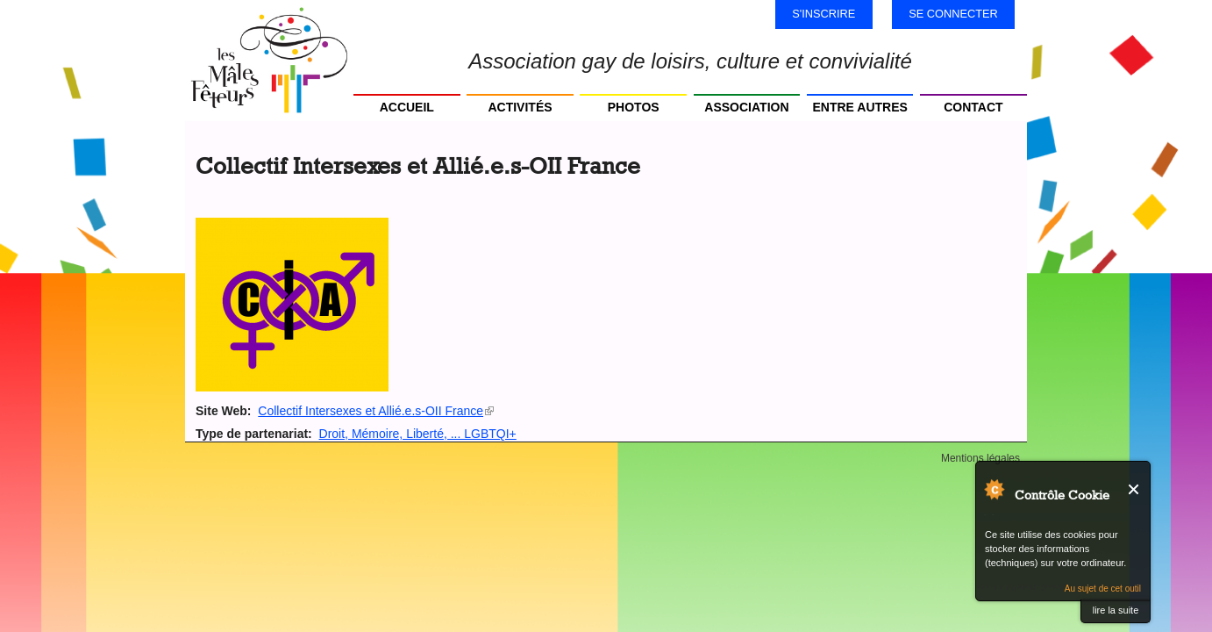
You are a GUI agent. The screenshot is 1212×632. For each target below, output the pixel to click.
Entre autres (859, 107)
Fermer (1134, 489)
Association (746, 107)
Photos (633, 107)
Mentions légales (980, 458)
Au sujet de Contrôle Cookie (993, 489)
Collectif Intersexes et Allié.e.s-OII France (376, 411)
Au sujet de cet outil (1103, 588)
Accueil (407, 107)
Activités (520, 107)
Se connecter (953, 13)
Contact (973, 107)
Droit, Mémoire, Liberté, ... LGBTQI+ (418, 434)
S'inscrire (823, 13)
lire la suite (1116, 610)
